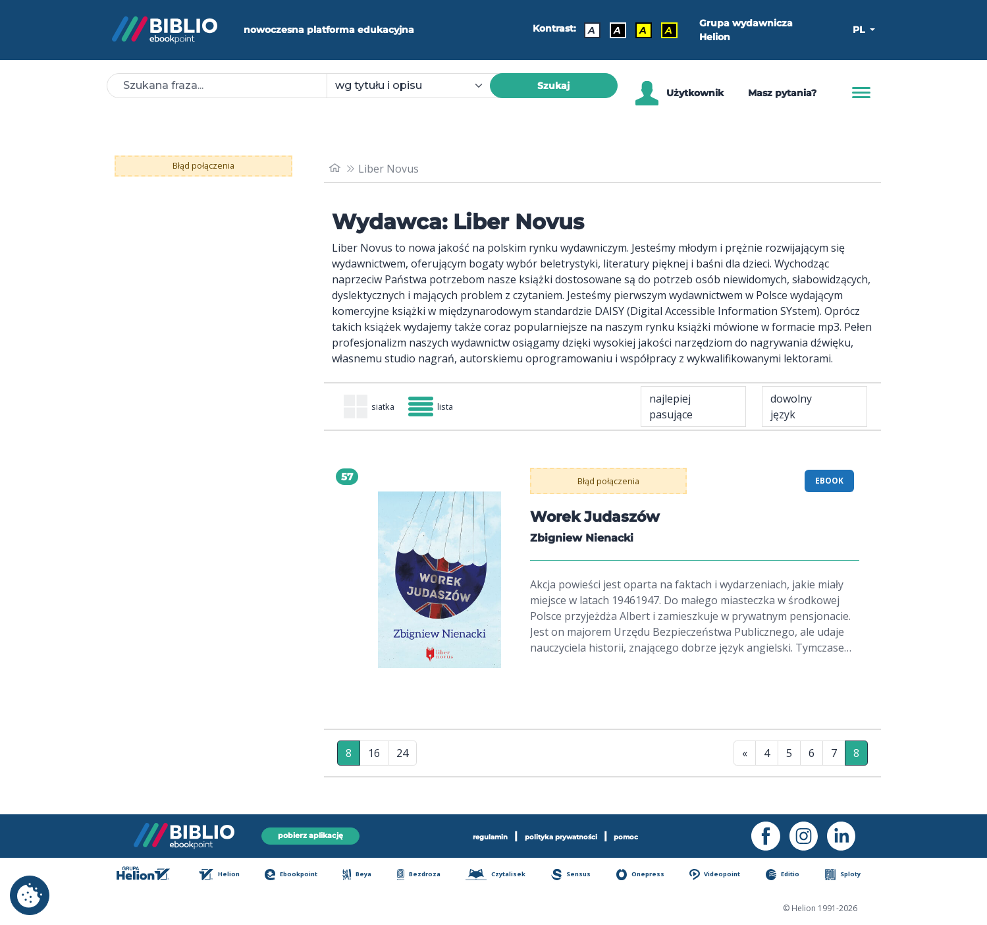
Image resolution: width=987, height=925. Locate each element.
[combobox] (416, 86)
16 (374, 755)
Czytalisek (502, 875)
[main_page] (336, 168)
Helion (226, 875)
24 (402, 755)
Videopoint (723, 875)
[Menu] (861, 93)
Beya (364, 875)
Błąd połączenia (203, 166)
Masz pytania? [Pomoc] (782, 93)
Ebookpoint (298, 875)
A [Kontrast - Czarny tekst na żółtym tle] (638, 30)
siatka (376, 408)
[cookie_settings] (29, 895)
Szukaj (553, 86)
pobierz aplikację (311, 834)
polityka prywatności (564, 835)
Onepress (647, 875)
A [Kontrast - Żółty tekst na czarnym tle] (664, 30)
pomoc (650, 835)
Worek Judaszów (601, 518)
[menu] (440, 582)
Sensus (578, 875)
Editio (791, 875)
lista (452, 408)
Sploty (849, 875)
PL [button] (860, 30)
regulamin (469, 835)
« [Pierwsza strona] (744, 755)
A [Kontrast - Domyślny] (587, 30)
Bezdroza (423, 875)
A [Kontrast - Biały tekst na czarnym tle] (612, 30)
